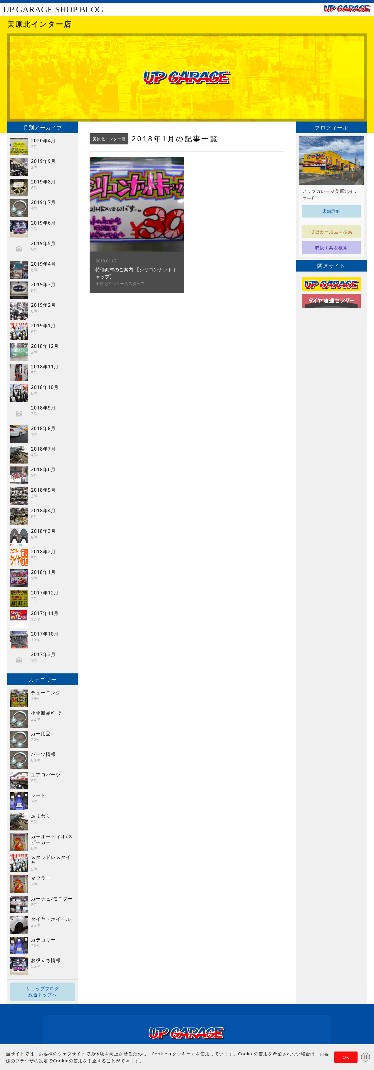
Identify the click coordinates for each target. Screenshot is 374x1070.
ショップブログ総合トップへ (42, 991)
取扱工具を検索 (331, 247)
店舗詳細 (331, 211)
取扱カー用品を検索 (331, 232)
